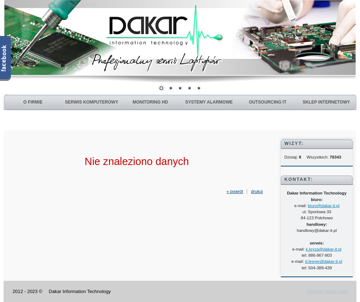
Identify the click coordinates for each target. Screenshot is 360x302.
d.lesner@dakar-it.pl (323, 261)
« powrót (234, 191)
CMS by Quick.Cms (327, 291)
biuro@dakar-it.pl (323, 205)
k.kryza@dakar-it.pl (324, 249)
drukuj (257, 191)
